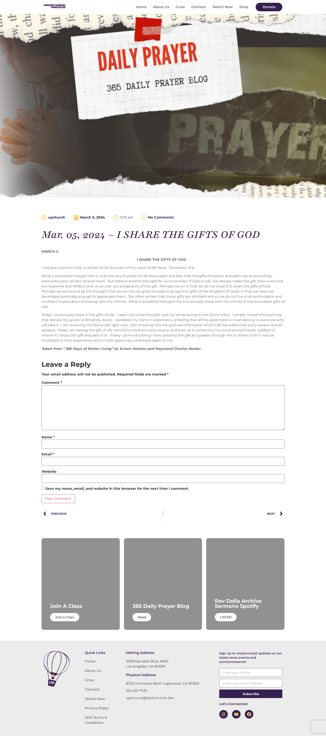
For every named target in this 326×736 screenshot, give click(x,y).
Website (49, 471)
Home (141, 7)
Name (48, 437)
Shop (243, 7)
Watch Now (222, 7)
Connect (198, 7)
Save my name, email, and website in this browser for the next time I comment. (117, 488)
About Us (161, 7)
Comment (52, 382)
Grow (180, 7)
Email (48, 454)
